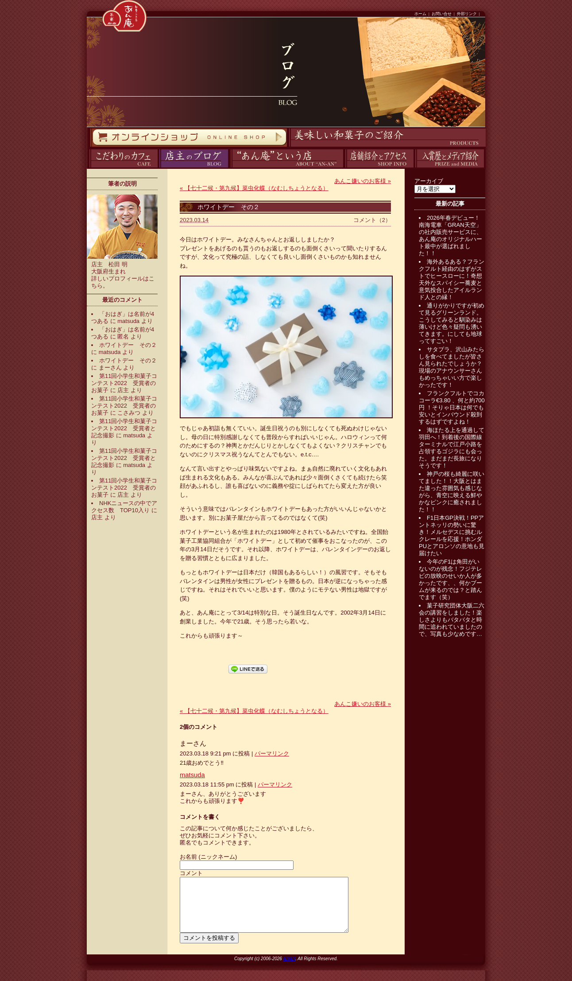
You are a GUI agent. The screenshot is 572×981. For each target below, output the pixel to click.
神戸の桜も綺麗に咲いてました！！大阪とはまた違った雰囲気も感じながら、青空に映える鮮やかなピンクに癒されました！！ (451, 492)
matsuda (128, 321)
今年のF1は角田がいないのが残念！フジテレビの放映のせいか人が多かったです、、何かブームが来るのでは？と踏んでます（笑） (450, 579)
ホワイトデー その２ (128, 345)
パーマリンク (272, 753)
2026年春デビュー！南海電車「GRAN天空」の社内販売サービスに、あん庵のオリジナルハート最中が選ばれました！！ (450, 235)
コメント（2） (372, 220)
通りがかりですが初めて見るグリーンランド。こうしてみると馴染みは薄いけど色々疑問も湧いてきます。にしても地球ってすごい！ (451, 323)
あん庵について (230, 167)
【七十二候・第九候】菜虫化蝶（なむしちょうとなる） (254, 188)
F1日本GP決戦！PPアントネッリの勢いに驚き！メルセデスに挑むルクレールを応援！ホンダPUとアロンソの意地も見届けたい (451, 535)
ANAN (289, 969)
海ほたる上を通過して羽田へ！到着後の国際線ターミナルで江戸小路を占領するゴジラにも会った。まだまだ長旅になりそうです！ (451, 448)
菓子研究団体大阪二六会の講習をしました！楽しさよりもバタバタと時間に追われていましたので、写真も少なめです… (451, 619)
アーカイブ (428, 181)
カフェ (88, 167)
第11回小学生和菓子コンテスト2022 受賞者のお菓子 (124, 383)
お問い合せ (442, 14)
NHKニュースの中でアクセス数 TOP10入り (124, 507)
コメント (191, 873)
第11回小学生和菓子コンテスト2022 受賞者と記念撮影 (124, 428)
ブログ (158, 167)
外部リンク (467, 14)
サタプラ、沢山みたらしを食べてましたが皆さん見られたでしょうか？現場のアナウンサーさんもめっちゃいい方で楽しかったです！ (451, 367)
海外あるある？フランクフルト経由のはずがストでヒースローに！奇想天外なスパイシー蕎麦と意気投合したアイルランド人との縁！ (451, 279)
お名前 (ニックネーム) (208, 856)
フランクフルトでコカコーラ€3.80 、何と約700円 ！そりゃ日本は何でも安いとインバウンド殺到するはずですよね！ (452, 407)
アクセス (344, 167)
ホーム (420, 14)
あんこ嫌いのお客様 (362, 181)
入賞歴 (414, 167)
